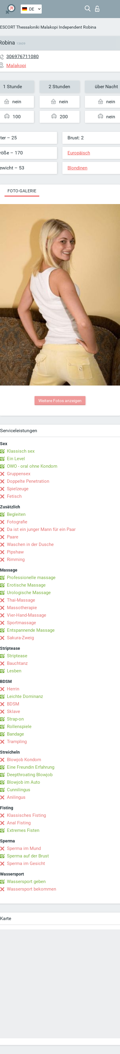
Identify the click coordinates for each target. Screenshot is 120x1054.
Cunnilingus (18, 789)
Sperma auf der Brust (28, 856)
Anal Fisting (19, 823)
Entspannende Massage (31, 630)
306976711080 (22, 56)
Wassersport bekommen (31, 889)
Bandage (15, 734)
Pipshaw (15, 552)
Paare (12, 537)
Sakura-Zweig (20, 637)
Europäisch (79, 153)
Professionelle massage (31, 577)
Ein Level (16, 458)
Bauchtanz (17, 663)
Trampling (17, 741)
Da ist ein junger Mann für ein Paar (41, 529)
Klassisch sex (20, 451)
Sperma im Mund (24, 848)
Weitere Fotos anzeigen (60, 400)
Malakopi (49, 27)
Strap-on (15, 719)
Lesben (14, 671)
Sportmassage (21, 622)
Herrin (13, 689)
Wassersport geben (26, 881)
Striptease (17, 656)
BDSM (13, 704)
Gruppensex (18, 473)
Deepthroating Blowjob (29, 774)
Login (97, 8)
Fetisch (14, 496)
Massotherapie (22, 607)
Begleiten (16, 514)
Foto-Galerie (22, 190)
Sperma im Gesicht (26, 863)
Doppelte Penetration (28, 481)
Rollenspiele (19, 726)
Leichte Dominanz (25, 696)
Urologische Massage (29, 592)
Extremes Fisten (23, 830)
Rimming (16, 559)
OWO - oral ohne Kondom (32, 466)
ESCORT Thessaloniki (19, 27)
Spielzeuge (17, 488)
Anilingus (16, 797)
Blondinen (77, 168)
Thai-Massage (21, 600)
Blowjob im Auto (23, 782)
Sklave (13, 711)
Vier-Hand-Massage (26, 615)
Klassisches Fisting (26, 815)
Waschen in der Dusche (30, 544)
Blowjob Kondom (24, 759)
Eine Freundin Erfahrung (30, 767)
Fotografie (17, 522)
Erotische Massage (26, 585)
